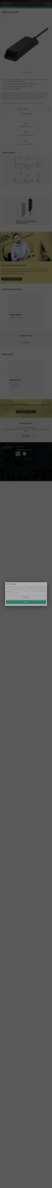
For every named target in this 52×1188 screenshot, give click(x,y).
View (23, 776)
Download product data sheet (26, 127)
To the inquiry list (36, 0)
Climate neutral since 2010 (8, 7)
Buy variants (17, 110)
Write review (26, 797)
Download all (40, 110)
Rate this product (5, 17)
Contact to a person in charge (26, 144)
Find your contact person (12, 733)
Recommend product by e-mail (26, 136)
